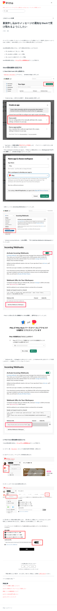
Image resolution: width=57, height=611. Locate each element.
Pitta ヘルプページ (7, 7)
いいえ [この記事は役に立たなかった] (32, 566)
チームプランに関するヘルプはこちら (20, 7)
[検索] (14, 10)
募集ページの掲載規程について (10, 591)
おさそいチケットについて (9, 596)
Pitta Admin (14, 449)
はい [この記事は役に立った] (25, 566)
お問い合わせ (42, 573)
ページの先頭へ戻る (9, 578)
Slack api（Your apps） (10, 74)
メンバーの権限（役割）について (11, 585)
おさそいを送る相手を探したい (10, 594)
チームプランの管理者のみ (22, 60)
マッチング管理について (35, 7)
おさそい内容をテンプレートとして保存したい (14, 588)
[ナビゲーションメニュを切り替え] (51, 2)
